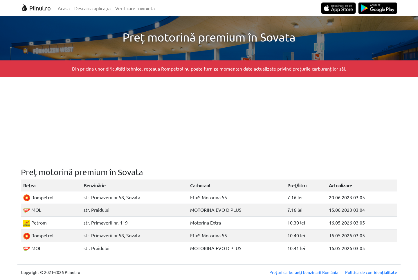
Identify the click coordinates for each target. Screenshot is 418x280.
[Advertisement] (209, 122)
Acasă (64, 8)
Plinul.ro (36, 8)
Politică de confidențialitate (371, 272)
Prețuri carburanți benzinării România (303, 272)
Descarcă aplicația (92, 8)
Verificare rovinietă (135, 8)
